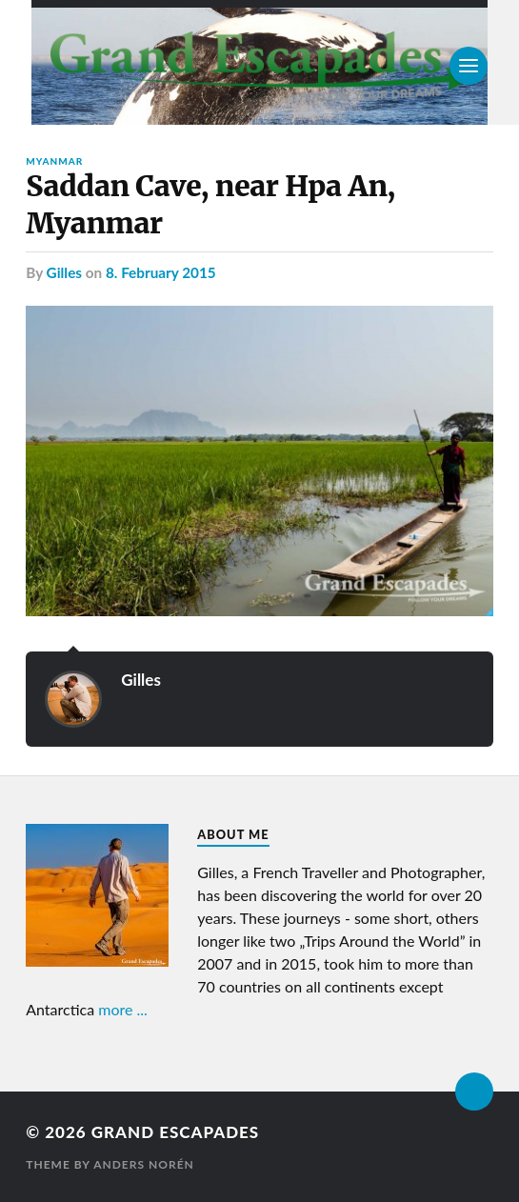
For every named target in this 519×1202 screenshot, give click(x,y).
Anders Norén (143, 1164)
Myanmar (54, 161)
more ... (123, 1009)
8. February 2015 (161, 272)
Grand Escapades (175, 1132)
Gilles (64, 272)
